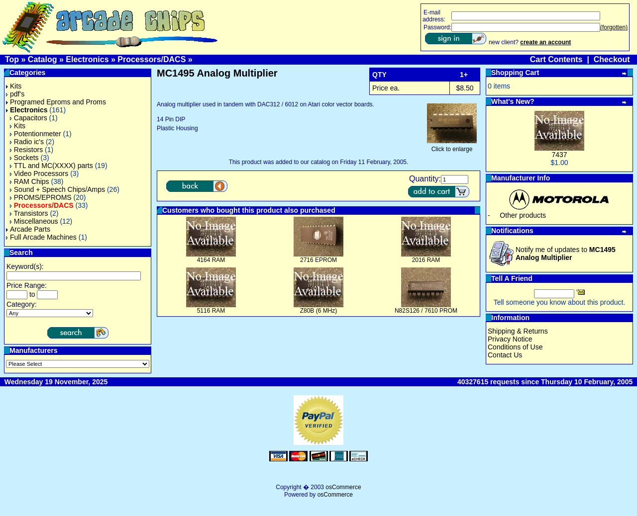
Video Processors (39, 173)
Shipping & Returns (518, 331)
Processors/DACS (151, 59)
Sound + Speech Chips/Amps (57, 189)
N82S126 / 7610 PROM (426, 310)
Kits (13, 86)
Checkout (612, 59)
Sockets (24, 158)
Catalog (42, 59)
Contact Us (505, 355)
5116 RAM (211, 310)
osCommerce (343, 487)
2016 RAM (426, 260)
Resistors (26, 150)
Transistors (29, 213)
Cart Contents (556, 59)
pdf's (15, 94)
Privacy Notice (510, 339)
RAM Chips (29, 181)
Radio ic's (27, 142)
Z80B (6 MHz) (318, 310)
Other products (523, 215)
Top (12, 59)
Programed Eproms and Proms (56, 102)
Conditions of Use (515, 347)
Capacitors (28, 118)
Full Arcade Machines (41, 237)
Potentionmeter (35, 134)
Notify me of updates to (566, 253)
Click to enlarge (452, 146)
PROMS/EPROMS (41, 197)
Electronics (87, 59)
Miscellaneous (34, 221)
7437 (559, 155)
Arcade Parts (28, 229)
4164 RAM (211, 260)
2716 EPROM (318, 260)
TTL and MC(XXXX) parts (51, 166)
